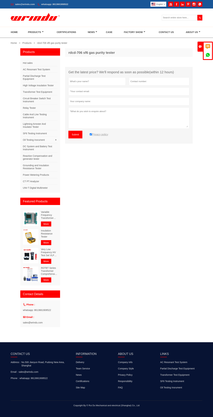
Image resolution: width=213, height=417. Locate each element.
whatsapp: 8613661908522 (54, 4)
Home (14, 32)
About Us (193, 32)
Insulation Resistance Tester (46, 233)
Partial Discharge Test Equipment (177, 368)
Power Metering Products (36, 175)
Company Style (126, 368)
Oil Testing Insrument (34, 140)
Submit (75, 134)
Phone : (15, 378)
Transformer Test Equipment (37, 92)
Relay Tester (29, 108)
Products (36, 32)
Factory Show (134, 32)
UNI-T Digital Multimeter (35, 188)
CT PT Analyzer (31, 181)
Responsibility (125, 381)
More (46, 224)
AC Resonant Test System (36, 69)
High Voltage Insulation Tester (38, 85)
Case (109, 32)
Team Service (83, 368)
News (92, 32)
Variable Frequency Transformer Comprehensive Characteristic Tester (49, 215)
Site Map (80, 387)
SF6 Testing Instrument (35, 133)
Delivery (80, 362)
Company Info (125, 362)
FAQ (120, 387)
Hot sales (28, 63)
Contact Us (166, 32)
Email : (14, 372)
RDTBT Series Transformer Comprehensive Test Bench (49, 271)
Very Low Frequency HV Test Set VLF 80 (48, 252)
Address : (15, 362)
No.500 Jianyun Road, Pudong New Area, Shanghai (42, 364)
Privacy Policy (125, 375)
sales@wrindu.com (25, 4)
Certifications (66, 32)
